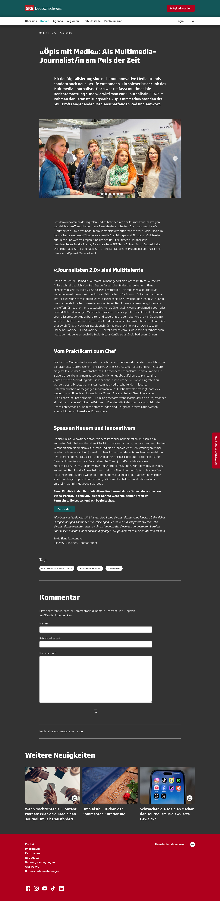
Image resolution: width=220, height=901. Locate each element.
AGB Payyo (32, 866)
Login (182, 21)
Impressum (32, 848)
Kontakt (30, 844)
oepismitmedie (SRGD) (90, 568)
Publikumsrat (113, 21)
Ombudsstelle (91, 21)
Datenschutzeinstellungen (42, 871)
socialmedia (114, 568)
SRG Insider (66, 33)
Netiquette (32, 857)
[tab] (98, 194)
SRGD (54, 33)
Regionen (72, 21)
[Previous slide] (44, 158)
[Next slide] (175, 158)
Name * (43, 623)
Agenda (58, 21)
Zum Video (64, 509)
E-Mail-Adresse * (49, 638)
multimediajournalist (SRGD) (56, 568)
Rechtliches (32, 853)
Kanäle (44, 21)
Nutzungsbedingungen (40, 862)
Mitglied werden (180, 8)
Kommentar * (47, 653)
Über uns (31, 21)
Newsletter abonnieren (175, 844)
